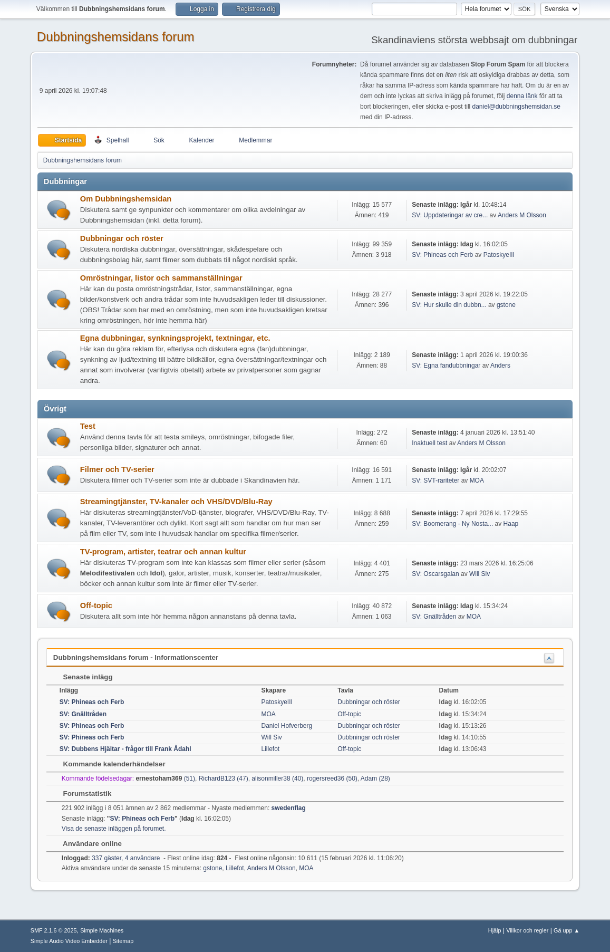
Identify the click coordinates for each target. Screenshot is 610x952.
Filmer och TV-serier (117, 469)
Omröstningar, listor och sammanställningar (161, 278)
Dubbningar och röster (121, 238)
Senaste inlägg (83, 677)
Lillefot (271, 749)
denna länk (522, 96)
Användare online (87, 844)
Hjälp (494, 930)
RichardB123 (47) (223, 778)
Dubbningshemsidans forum (116, 37)
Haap (511, 523)
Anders (500, 365)
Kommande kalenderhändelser (109, 764)
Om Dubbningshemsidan (125, 199)
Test (87, 426)
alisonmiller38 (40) (277, 778)
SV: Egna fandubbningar (446, 365)
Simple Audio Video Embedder (69, 941)
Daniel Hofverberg (287, 725)
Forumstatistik (82, 793)
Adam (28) (375, 778)
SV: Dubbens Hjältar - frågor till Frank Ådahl (125, 749)
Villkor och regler (527, 930)
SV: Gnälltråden (434, 616)
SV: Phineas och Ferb (442, 254)
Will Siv (479, 574)
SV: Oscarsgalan (435, 574)
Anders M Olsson (522, 215)
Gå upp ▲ (566, 930)
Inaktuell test (429, 443)
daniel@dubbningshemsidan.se (516, 106)
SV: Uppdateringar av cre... (450, 215)
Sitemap (123, 941)
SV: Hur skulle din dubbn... (449, 305)
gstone (506, 305)
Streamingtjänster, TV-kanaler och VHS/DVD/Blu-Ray (176, 501)
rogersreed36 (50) (332, 778)
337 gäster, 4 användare (111, 858)
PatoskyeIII (499, 254)
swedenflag (289, 808)
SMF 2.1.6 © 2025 (54, 930)
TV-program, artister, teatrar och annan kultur (163, 551)
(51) (165, 778)
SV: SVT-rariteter (435, 480)
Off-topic (96, 605)
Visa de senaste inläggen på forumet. (114, 828)
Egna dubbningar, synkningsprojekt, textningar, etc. (175, 338)
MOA (477, 480)
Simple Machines (101, 930)
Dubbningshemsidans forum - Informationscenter (135, 657)
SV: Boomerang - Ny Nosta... (452, 523)
